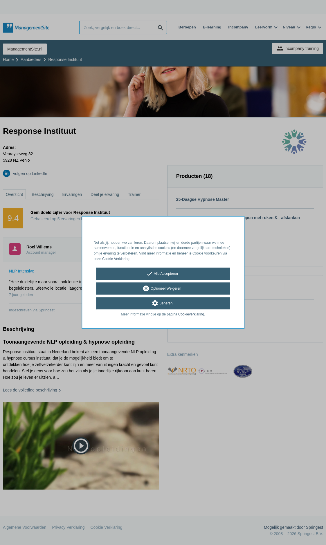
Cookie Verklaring (115, 259)
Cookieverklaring (191, 314)
